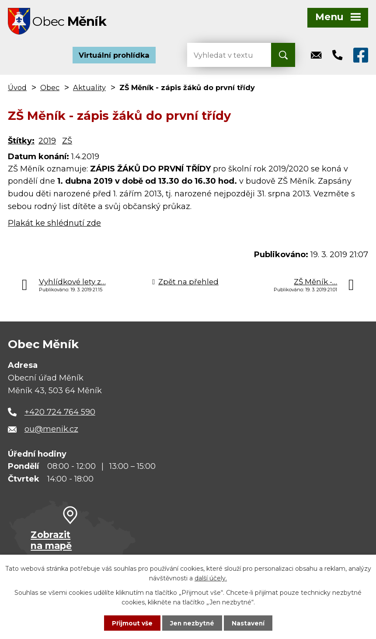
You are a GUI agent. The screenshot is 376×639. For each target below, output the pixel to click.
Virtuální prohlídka (114, 56)
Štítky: (21, 142)
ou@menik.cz (51, 431)
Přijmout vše (131, 623)
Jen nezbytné (192, 623)
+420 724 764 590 (59, 414)
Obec (49, 89)
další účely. (211, 578)
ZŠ (67, 142)
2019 (47, 142)
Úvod (17, 89)
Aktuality (89, 89)
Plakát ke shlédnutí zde (54, 225)
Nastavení (249, 623)
